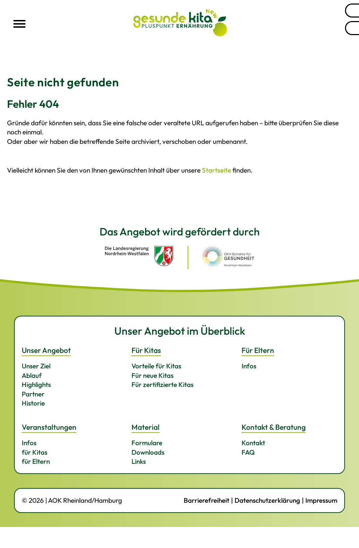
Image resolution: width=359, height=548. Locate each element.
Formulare (146, 443)
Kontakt (253, 443)
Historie (33, 403)
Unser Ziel (36, 366)
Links (138, 461)
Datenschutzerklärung (267, 500)
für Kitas (34, 452)
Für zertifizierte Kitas (162, 384)
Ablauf (32, 375)
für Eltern (36, 461)
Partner (33, 394)
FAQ (248, 452)
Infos (249, 366)
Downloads (147, 452)
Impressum (321, 500)
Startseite (216, 170)
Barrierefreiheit (206, 500)
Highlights (36, 384)
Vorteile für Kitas (156, 366)
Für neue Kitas (152, 375)
